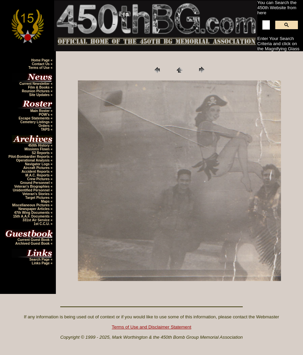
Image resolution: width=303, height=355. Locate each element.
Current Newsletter (34, 84)
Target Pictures (38, 198)
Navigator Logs (38, 164)
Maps (45, 201)
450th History (39, 145)
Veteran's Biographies (32, 186)
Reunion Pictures (36, 91)
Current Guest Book (34, 240)
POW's (45, 114)
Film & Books (39, 87)
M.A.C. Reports (37, 175)
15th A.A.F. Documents (32, 216)
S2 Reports (41, 153)
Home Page (40, 60)
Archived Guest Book (32, 243)
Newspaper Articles (34, 209)
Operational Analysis (33, 160)
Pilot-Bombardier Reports (29, 156)
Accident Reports (36, 171)
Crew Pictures (38, 179)
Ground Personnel (35, 183)
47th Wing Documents (32, 212)
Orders (45, 126)
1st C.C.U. (42, 224)
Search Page (40, 259)
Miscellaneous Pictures (31, 205)
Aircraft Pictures (37, 168)
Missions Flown (37, 149)
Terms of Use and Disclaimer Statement (151, 327)
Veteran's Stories (36, 194)
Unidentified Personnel (32, 190)
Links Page (41, 263)
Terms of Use (39, 68)
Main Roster (40, 111)
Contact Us (41, 64)
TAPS (46, 129)
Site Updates (39, 95)
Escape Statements (35, 118)
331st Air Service (36, 220)
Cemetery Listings (35, 122)
